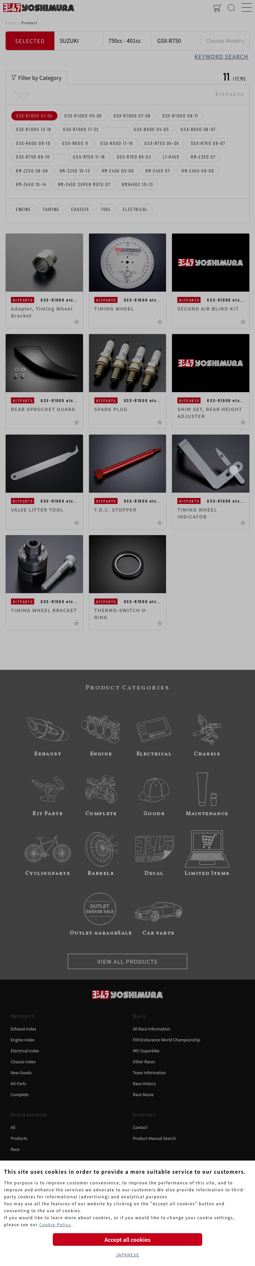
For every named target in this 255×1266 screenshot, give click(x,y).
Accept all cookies (127, 1239)
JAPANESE (127, 1254)
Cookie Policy (55, 1224)
